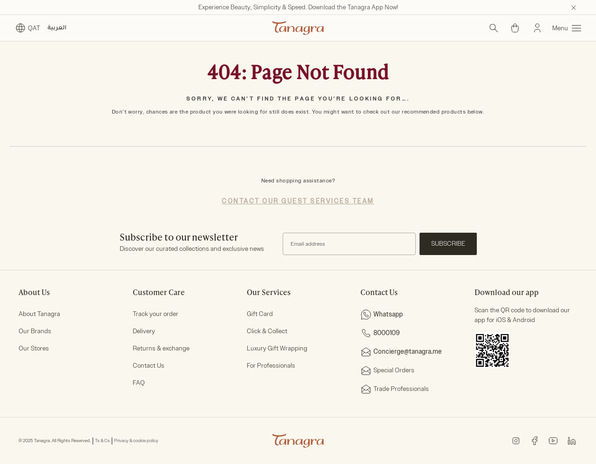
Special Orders (387, 370)
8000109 (380, 333)
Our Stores (34, 348)
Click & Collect (267, 331)
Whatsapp (381, 314)
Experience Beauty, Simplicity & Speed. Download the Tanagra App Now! (298, 7)
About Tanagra (39, 313)
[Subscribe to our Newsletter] (349, 244)
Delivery (144, 331)
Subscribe (448, 243)
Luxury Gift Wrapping (277, 348)
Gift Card (260, 313)
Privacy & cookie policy (136, 440)
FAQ (139, 382)
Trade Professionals (394, 389)
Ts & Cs (102, 440)
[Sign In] (537, 28)
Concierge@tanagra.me (401, 351)
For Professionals (271, 365)
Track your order (155, 313)
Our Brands (35, 331)
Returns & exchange (161, 348)
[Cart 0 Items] (515, 28)
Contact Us (148, 365)
